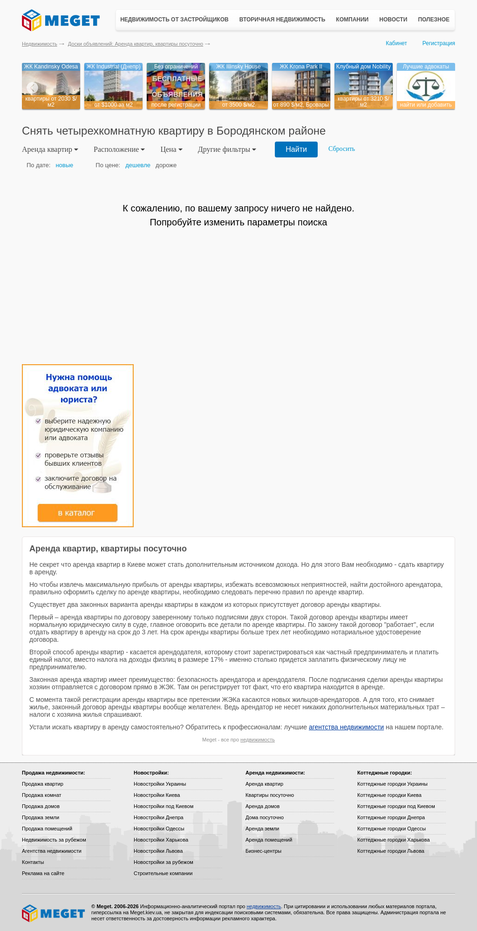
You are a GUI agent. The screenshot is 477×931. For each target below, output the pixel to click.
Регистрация (438, 43)
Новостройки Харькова (161, 840)
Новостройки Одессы (159, 828)
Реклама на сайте (43, 873)
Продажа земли (40, 817)
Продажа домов (41, 806)
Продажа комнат (41, 795)
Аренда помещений (268, 840)
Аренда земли (262, 828)
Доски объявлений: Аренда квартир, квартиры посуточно (135, 44)
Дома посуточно (264, 817)
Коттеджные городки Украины (392, 784)
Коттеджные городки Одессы (391, 828)
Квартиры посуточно (269, 795)
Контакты (33, 862)
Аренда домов (262, 806)
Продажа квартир (42, 784)
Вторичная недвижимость (282, 19)
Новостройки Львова (158, 851)
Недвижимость (39, 44)
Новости (393, 19)
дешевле (137, 165)
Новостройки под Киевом (163, 806)
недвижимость (257, 739)
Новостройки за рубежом (163, 862)
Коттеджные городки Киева (389, 795)
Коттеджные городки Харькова (393, 840)
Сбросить (341, 148)
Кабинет (396, 43)
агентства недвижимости (346, 727)
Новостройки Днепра (159, 817)
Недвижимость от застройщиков (174, 19)
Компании (352, 19)
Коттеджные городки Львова (390, 851)
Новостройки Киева (157, 795)
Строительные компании (163, 873)
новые (64, 165)
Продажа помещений (47, 828)
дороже (166, 165)
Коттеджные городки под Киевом (396, 806)
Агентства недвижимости (52, 851)
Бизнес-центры (263, 851)
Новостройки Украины (160, 784)
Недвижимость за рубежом (54, 840)
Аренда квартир (264, 784)
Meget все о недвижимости (54, 913)
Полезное (434, 19)
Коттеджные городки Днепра (391, 817)
